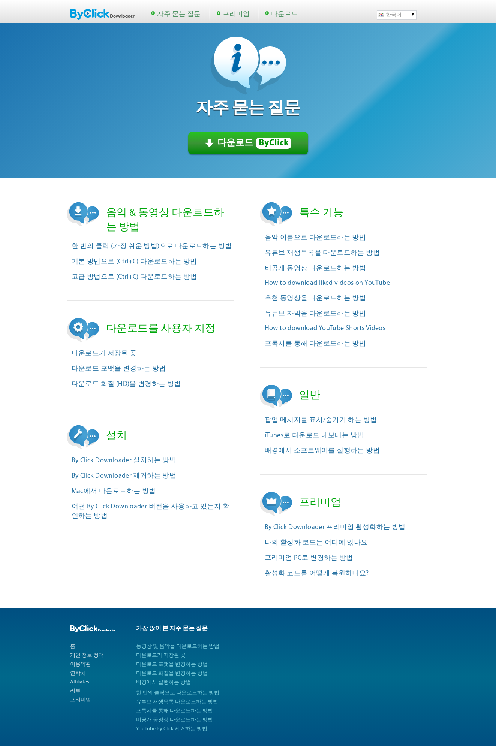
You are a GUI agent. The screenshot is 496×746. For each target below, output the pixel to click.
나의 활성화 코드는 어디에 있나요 (316, 542)
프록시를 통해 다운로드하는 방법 (315, 343)
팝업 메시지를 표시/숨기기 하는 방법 (321, 420)
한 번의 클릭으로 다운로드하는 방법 (177, 693)
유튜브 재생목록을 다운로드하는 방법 (322, 253)
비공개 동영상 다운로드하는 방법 (315, 268)
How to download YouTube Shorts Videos (325, 328)
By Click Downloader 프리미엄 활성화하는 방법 (335, 527)
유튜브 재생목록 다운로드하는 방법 (177, 702)
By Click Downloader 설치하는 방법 (124, 460)
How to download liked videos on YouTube (327, 283)
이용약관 (80, 664)
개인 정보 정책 (87, 655)
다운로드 (284, 14)
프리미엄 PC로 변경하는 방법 (309, 558)
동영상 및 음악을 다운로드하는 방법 (177, 646)
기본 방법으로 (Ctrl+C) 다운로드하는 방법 (134, 261)
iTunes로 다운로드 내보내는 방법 (314, 435)
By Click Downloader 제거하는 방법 (124, 476)
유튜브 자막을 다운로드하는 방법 (315, 313)
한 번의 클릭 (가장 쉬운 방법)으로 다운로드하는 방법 (152, 246)
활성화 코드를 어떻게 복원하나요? (317, 573)
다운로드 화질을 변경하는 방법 (172, 673)
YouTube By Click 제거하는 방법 (171, 729)
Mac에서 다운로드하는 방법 (114, 491)
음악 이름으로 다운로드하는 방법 (315, 237)
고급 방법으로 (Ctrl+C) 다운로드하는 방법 (134, 277)
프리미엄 (236, 14)
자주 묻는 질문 (179, 14)
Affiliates (79, 682)
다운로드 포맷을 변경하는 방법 (119, 368)
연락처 (78, 673)
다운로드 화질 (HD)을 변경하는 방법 (126, 384)
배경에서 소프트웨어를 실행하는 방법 (322, 450)
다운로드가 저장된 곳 (104, 353)
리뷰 (75, 691)
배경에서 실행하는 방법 (163, 682)
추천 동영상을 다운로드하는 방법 (315, 298)
